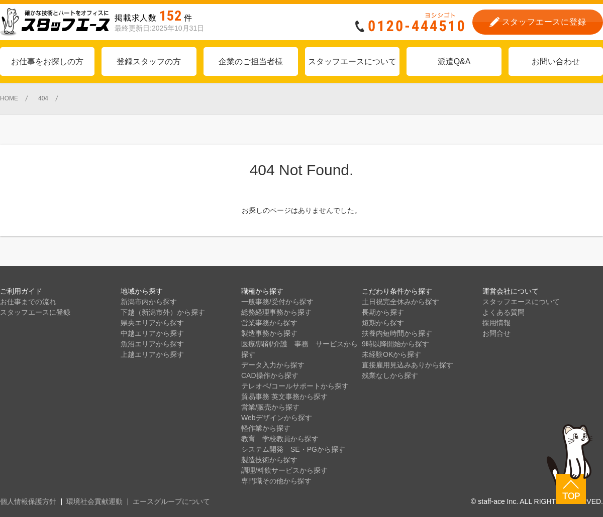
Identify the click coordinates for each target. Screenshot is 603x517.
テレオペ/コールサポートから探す (295, 386)
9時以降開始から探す (395, 344)
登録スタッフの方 (149, 61)
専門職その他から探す (276, 481)
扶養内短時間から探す (397, 333)
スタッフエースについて (352, 61)
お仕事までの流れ (28, 302)
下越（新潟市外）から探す (163, 312)
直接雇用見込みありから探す (407, 365)
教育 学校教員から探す (280, 439)
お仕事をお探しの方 (47, 61)
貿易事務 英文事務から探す (284, 397)
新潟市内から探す (149, 302)
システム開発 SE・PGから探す (293, 449)
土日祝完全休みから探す (400, 302)
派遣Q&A (454, 61)
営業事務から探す (269, 323)
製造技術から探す (269, 460)
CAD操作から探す (269, 375)
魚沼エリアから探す (152, 344)
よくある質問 (503, 312)
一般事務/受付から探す (277, 302)
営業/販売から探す (270, 407)
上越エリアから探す (152, 354)
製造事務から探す (269, 333)
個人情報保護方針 (28, 501)
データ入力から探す (273, 365)
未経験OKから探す (391, 354)
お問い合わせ (556, 61)
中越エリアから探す (152, 333)
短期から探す (383, 323)
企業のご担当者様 (251, 61)
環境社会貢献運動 (94, 501)
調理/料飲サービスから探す (284, 470)
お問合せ (496, 333)
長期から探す (383, 312)
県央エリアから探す (152, 323)
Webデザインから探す (276, 418)
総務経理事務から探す (276, 312)
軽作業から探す (265, 428)
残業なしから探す (390, 375)
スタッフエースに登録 (35, 312)
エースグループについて (171, 501)
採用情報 (496, 323)
